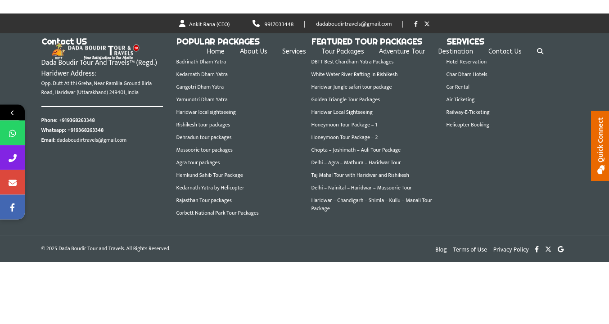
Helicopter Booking (468, 125)
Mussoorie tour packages (204, 150)
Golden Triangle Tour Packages (345, 99)
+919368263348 (77, 120)
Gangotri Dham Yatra (200, 87)
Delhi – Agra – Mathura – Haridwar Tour (356, 162)
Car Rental (458, 87)
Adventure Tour (402, 51)
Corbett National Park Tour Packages (217, 213)
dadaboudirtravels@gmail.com (354, 24)
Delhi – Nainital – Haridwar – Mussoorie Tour (361, 188)
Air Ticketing (461, 99)
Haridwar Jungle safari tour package (351, 87)
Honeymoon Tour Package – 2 (344, 137)
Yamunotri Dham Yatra (202, 99)
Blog (441, 249)
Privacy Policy (511, 249)
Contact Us (505, 51)
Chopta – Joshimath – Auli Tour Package (356, 150)
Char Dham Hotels (467, 74)
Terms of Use (470, 249)
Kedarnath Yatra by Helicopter (210, 188)
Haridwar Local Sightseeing (342, 112)
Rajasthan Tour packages (204, 200)
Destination (455, 51)
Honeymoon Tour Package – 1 (344, 125)
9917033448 (273, 24)
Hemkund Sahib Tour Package (209, 175)
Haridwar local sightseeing (206, 112)
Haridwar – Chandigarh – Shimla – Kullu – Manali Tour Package (372, 204)
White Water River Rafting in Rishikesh (354, 74)
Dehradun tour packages (204, 137)
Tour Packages (342, 51)
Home (216, 51)
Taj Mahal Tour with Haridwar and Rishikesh (360, 175)
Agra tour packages (198, 162)
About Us (253, 51)
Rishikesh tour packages (203, 125)
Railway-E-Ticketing (468, 112)
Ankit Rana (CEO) (204, 24)
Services (294, 51)
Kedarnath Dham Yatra (202, 74)
